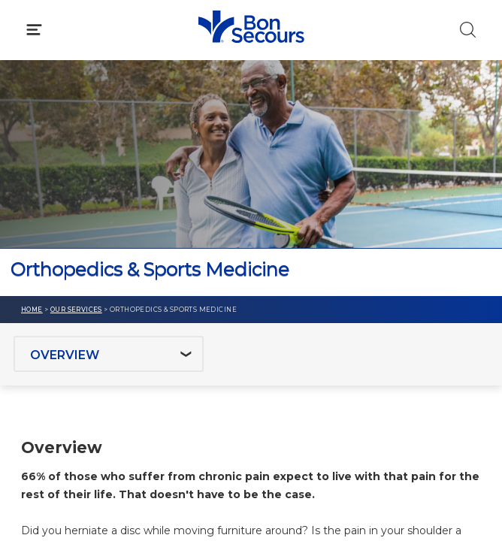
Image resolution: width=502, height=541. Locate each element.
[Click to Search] (468, 30)
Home (32, 309)
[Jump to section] (109, 354)
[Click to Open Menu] (34, 30)
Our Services (76, 309)
